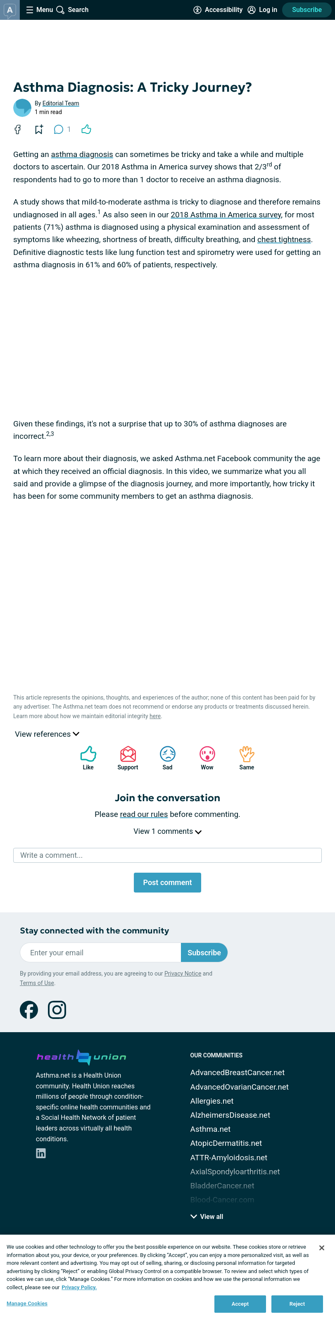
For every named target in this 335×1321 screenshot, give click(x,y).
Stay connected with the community (94, 931)
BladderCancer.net (222, 1185)
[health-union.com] (81, 1056)
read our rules (144, 814)
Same (242, 758)
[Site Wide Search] (72, 10)
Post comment (167, 882)
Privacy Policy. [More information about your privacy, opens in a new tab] (79, 1287)
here (155, 716)
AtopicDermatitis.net (226, 1143)
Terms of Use (37, 983)
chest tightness (284, 239)
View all (206, 1217)
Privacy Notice (182, 973)
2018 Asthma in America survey (226, 214)
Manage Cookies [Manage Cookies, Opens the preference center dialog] (27, 1303)
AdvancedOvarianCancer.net (239, 1087)
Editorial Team (61, 103)
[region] (167, 1278)
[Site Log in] (262, 10)
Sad (163, 758)
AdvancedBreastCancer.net (237, 1072)
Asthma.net (210, 1129)
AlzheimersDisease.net (230, 1115)
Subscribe (307, 10)
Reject (297, 1304)
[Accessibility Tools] (218, 10)
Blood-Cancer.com (222, 1199)
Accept (240, 1304)
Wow (203, 758)
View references (47, 734)
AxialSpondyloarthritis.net (235, 1171)
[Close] (322, 1248)
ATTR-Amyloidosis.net (229, 1157)
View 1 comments (167, 831)
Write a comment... (51, 855)
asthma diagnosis (82, 154)
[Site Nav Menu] (40, 10)
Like (84, 758)
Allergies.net (212, 1101)
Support (125, 758)
